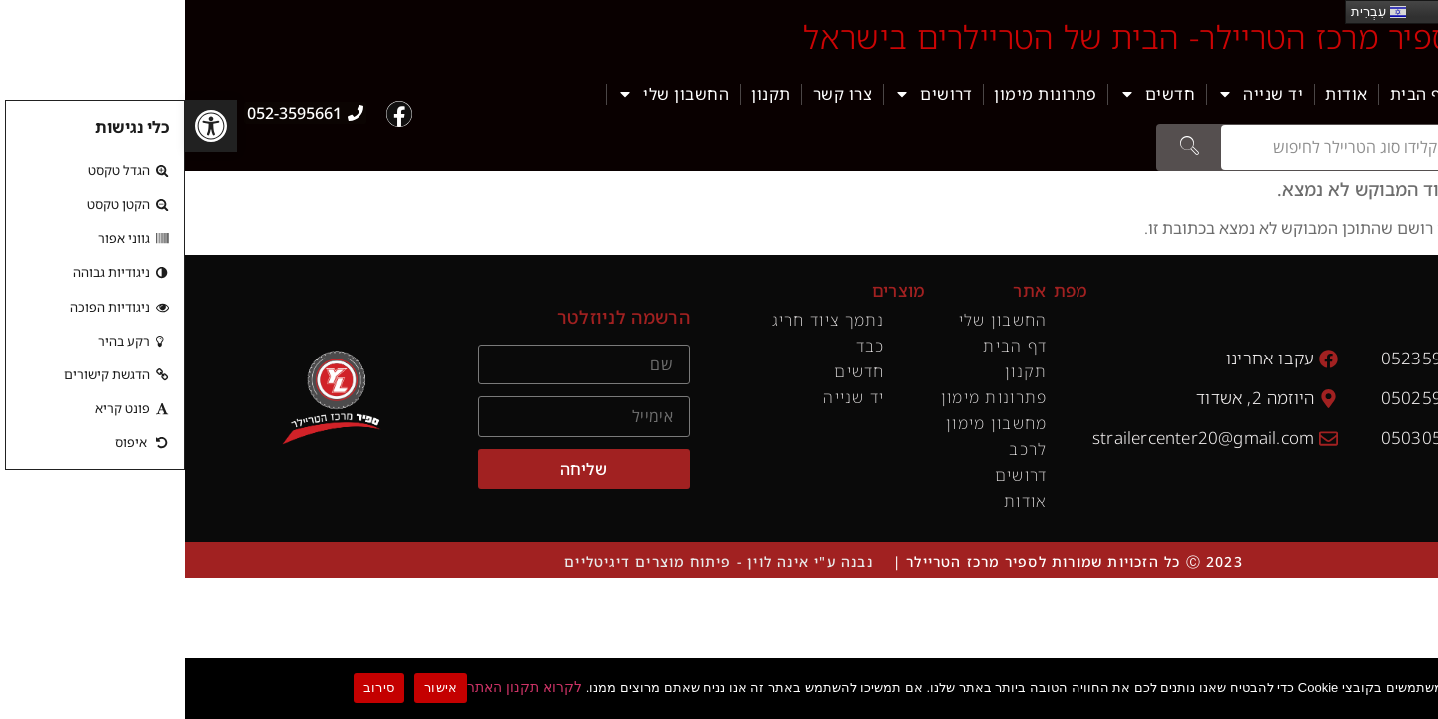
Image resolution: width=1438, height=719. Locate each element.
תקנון (586, 94)
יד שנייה (1075, 94)
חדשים (973, 94)
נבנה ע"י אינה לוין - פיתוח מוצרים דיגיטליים (533, 561)
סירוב (194, 687)
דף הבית (1235, 94)
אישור (256, 687)
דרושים (748, 94)
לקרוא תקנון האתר (340, 687)
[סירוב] (1419, 685)
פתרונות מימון (861, 94)
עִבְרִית (1193, 12)
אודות (1161, 94)
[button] (26, 126)
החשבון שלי (488, 94)
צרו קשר (658, 94)
